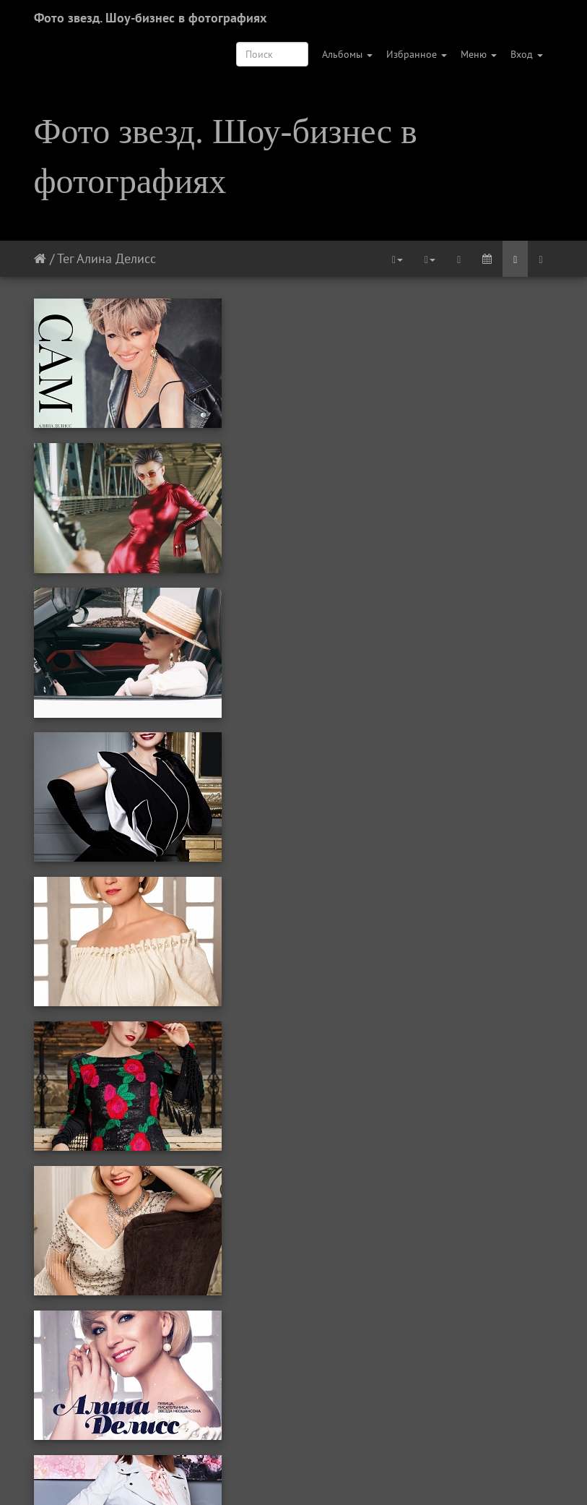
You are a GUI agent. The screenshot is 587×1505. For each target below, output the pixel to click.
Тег (65, 258)
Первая (163, 1474)
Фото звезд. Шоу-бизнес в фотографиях (150, 17)
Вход (526, 54)
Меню (479, 54)
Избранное (416, 54)
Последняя (416, 1474)
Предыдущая (227, 1474)
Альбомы (347, 54)
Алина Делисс (116, 258)
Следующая (348, 1474)
